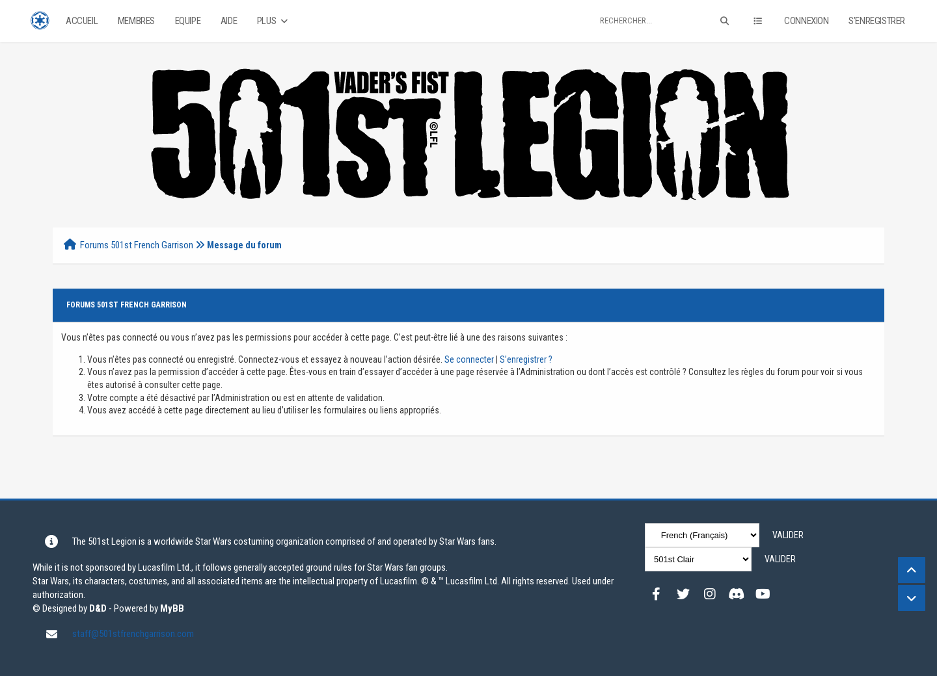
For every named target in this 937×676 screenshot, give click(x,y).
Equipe (188, 21)
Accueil (82, 21)
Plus (273, 21)
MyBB (172, 608)
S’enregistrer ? (526, 359)
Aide (229, 21)
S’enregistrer (877, 21)
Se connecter (469, 359)
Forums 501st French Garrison (136, 245)
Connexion (806, 21)
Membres (136, 21)
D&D (98, 608)
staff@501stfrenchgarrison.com (133, 634)
